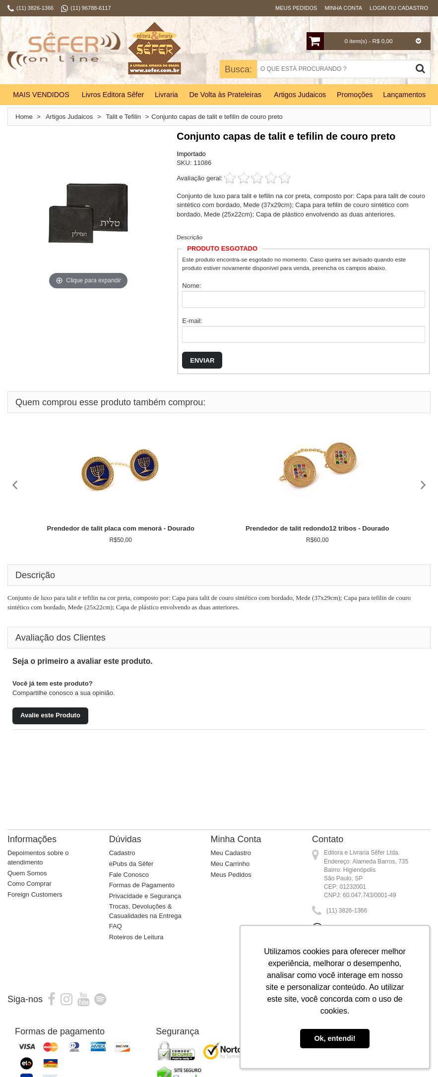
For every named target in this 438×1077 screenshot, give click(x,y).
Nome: (191, 285)
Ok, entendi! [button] (334, 1038)
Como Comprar (29, 883)
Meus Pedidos (296, 8)
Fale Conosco (129, 874)
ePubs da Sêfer (131, 863)
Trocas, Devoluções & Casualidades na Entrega (145, 911)
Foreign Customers (35, 894)
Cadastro (122, 853)
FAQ (115, 926)
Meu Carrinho (230, 863)
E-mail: (192, 320)
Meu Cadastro (230, 853)
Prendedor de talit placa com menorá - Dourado (120, 528)
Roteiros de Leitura (136, 937)
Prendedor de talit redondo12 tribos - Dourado (317, 528)
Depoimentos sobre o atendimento (38, 857)
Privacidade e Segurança (145, 896)
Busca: (238, 69)
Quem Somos (27, 873)
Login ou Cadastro (399, 8)
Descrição (189, 237)
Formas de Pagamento (142, 885)
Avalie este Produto (50, 715)
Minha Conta (343, 8)
